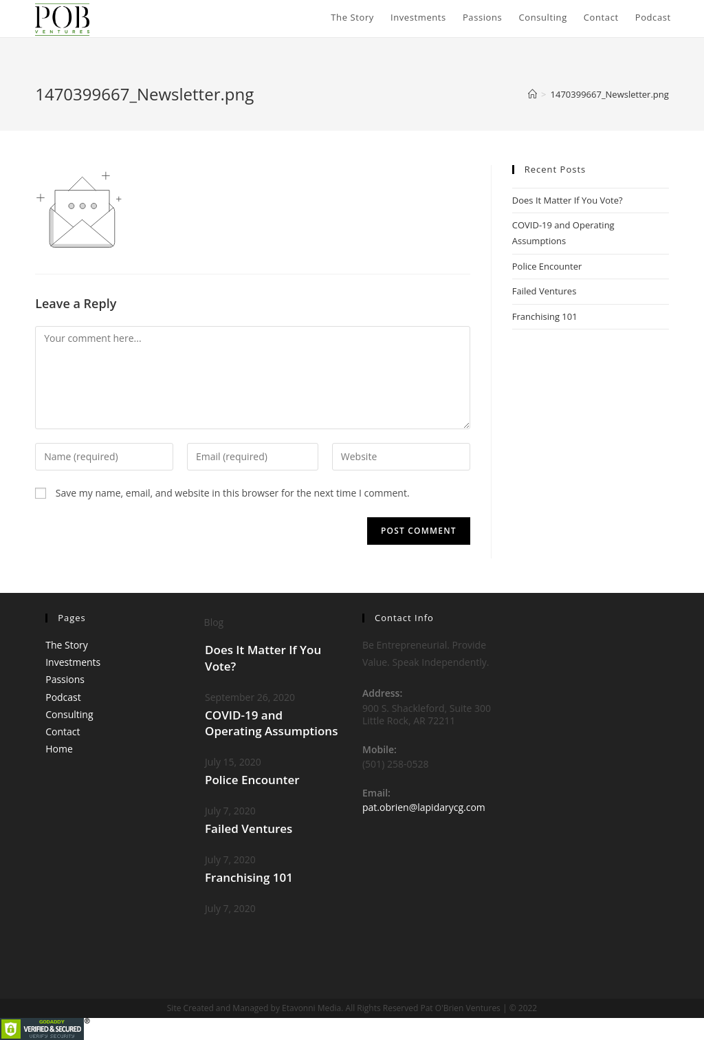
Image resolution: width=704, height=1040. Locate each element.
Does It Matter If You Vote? (567, 200)
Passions (65, 679)
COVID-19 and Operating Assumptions (271, 723)
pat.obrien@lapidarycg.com (423, 807)
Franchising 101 (545, 316)
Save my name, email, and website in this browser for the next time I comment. (233, 492)
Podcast (63, 697)
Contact (62, 731)
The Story (66, 644)
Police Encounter (547, 266)
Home (59, 748)
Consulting (69, 714)
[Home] (532, 94)
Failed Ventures (544, 291)
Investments (72, 662)
